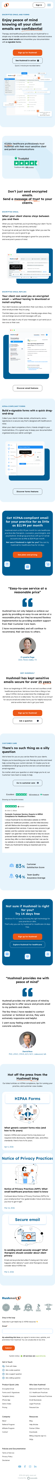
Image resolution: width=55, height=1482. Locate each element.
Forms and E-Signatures (11, 1392)
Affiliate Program (8, 1428)
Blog (31, 1421)
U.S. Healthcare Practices (38, 1392)
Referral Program (8, 1425)
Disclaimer (6, 1460)
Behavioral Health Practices (39, 1389)
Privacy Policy (7, 1457)
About (4, 1421)
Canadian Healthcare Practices (40, 1396)
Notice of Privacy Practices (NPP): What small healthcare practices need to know (26, 1190)
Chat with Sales (11, 1366)
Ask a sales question (13, 1370)
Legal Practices (35, 1404)
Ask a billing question (13, 1378)
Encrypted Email (8, 1389)
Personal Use (34, 1407)
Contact (5, 1432)
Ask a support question (14, 1374)
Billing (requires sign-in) (37, 1436)
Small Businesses (35, 1400)
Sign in (39, 5)
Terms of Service (8, 1453)
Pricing (4, 1407)
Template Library (8, 1396)
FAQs (31, 1439)
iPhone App (6, 1400)
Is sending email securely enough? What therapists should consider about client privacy (26, 1253)
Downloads (33, 1432)
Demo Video (6, 1404)
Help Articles (33, 1425)
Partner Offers (34, 1428)
